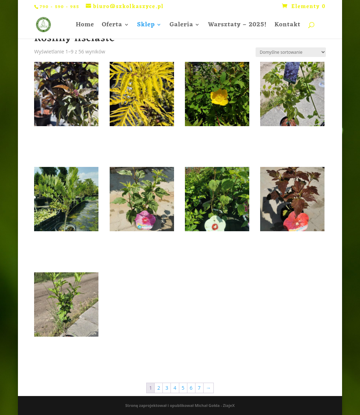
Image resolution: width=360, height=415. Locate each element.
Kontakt (288, 26)
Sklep (146, 26)
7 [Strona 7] (199, 387)
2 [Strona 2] (158, 387)
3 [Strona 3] (166, 387)
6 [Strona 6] (191, 387)
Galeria (181, 26)
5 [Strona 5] (183, 387)
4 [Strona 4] (174, 387)
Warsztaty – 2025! (237, 26)
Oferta (112, 26)
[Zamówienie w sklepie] (291, 52)
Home (85, 26)
